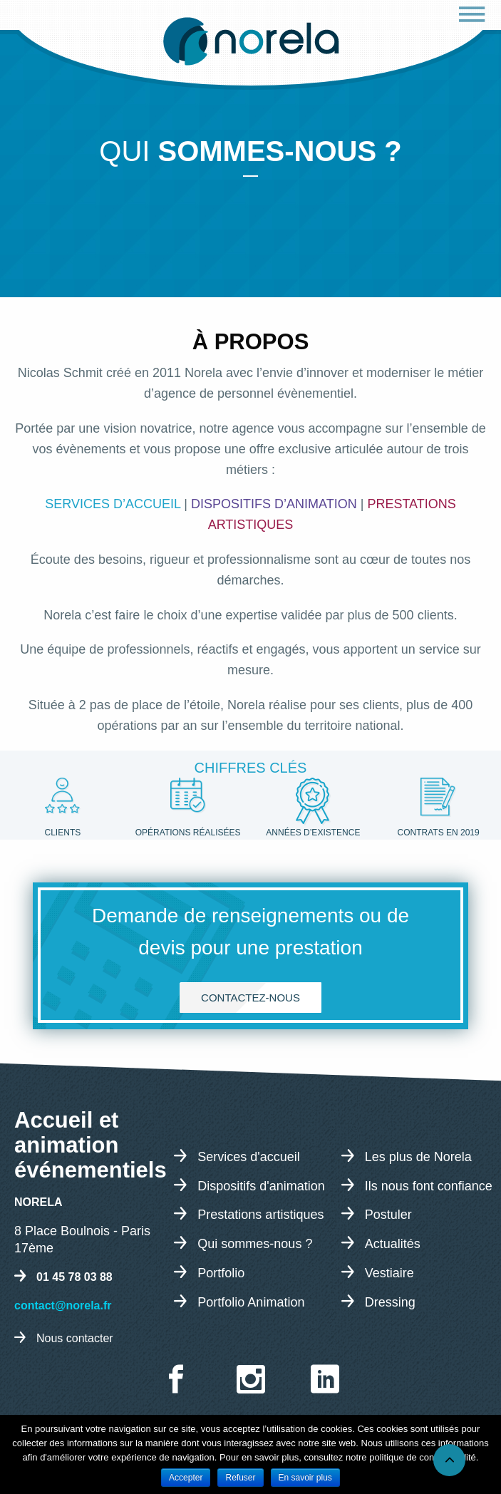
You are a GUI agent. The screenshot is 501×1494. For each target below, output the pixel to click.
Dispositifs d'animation (261, 1185)
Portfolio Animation (250, 1301)
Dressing (390, 1301)
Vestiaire (389, 1272)
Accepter (185, 1478)
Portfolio (220, 1272)
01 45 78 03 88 (74, 1277)
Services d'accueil (248, 1156)
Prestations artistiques (260, 1214)
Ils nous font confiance (428, 1185)
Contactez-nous (250, 997)
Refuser (240, 1478)
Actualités (392, 1244)
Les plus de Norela (418, 1156)
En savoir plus (305, 1478)
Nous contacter (74, 1338)
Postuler (388, 1214)
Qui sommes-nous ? (254, 1244)
